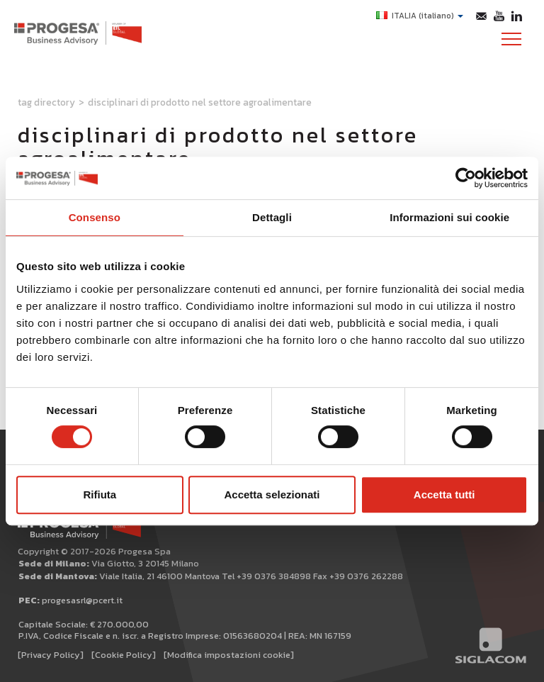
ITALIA (419, 15)
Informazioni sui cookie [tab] (449, 217)
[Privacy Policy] (51, 654)
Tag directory (46, 102)
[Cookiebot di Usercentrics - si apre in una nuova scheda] (466, 178)
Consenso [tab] (94, 217)
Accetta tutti (444, 494)
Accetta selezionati (271, 494)
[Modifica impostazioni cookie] (229, 654)
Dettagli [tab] (272, 217)
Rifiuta (99, 494)
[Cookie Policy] (123, 654)
